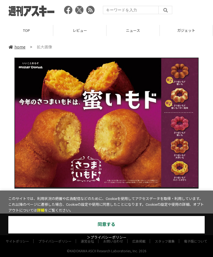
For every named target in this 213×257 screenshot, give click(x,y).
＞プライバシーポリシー (106, 237)
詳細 (40, 210)
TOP (26, 30)
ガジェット (186, 30)
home (17, 47)
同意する (106, 224)
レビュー (80, 30)
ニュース (133, 30)
